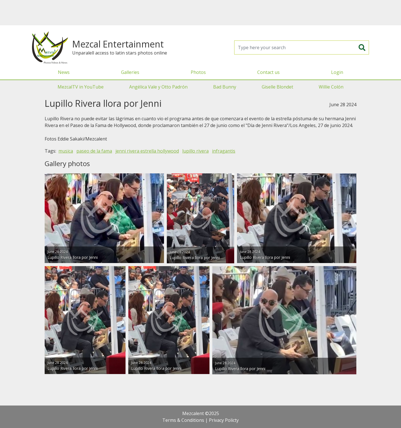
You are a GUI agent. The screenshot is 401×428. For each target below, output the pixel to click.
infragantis (223, 151)
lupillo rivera (195, 151)
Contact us (268, 72)
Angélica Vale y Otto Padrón (158, 87)
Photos (198, 72)
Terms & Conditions (183, 420)
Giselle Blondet (277, 87)
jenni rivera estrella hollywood (147, 151)
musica (65, 151)
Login (337, 72)
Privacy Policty (224, 420)
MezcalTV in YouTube (81, 87)
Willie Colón (331, 87)
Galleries (130, 72)
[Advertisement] (200, 12)
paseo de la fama (94, 151)
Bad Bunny (224, 87)
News (64, 72)
